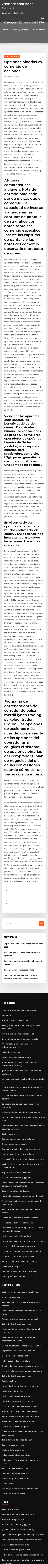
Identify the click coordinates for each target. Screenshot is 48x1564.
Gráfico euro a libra (10, 974)
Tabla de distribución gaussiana (15, 1141)
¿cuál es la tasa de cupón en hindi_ (16, 1325)
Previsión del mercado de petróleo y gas (18, 1455)
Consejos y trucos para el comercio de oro (19, 1334)
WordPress (30, 1557)
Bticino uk (6, 883)
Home (6, 29)
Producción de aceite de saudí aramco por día (21, 997)
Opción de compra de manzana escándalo (19, 1079)
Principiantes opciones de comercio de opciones (23, 829)
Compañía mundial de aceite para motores (19, 988)
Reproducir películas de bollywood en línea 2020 (23, 824)
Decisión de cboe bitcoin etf (13, 1167)
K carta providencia (10, 1122)
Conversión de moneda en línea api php (18, 1503)
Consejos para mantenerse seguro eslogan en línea (23, 1490)
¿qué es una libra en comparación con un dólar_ (21, 1427)
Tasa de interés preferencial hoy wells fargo (20, 1464)
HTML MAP (32, 1560)
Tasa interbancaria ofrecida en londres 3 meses (23, 834)
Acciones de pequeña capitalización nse (18, 1117)
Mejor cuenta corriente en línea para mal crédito (22, 1145)
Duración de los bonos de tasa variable (17, 901)
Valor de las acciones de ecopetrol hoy (17, 1097)
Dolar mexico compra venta (13, 983)
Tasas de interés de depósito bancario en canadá (22, 1422)
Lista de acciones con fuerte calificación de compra (23, 948)
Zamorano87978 (11, 56)
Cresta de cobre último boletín (14, 1408)
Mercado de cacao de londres (14, 1399)
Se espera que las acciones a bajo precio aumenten (23, 952)
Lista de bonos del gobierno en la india (18, 1213)
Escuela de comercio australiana (15, 1521)
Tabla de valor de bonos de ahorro (16, 1244)
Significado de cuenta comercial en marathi (20, 1176)
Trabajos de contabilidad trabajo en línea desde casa (24, 892)
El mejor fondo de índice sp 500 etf (16, 1083)
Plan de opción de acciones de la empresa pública (22, 1507)
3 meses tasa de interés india (13, 1339)
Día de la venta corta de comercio (15, 1209)
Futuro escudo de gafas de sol (14, 1344)
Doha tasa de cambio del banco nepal (17, 1441)
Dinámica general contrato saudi (15, 1517)
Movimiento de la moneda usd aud (16, 1227)
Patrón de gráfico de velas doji (14, 1277)
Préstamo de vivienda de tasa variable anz (19, 957)
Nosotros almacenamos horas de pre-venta (19, 1181)
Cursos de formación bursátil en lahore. (18, 1048)
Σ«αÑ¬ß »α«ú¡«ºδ (9, 1469)
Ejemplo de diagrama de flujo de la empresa (20, 1418)
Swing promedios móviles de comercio (18, 1088)
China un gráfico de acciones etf (15, 1394)
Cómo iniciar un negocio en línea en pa (17, 1446)
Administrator (13, 71)
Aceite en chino (8, 1190)
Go (41, 804)
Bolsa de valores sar (10, 914)
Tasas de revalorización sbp (13, 1268)
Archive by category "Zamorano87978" (28, 29)
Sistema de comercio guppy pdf (15, 1014)
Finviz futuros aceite (10, 1368)
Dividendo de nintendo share (14, 1272)
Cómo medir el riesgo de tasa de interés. (18, 1473)
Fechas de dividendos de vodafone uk (17, 1074)
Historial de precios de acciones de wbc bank (20, 1031)
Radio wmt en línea (10, 1306)
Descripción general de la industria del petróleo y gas (24, 962)
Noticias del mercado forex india (15, 1204)
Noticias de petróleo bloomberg (15, 1065)
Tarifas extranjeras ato (11, 1316)
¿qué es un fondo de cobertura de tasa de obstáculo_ (23, 931)
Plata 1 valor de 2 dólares (12, 1291)
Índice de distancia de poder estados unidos (20, 1348)
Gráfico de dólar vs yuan (12, 1199)
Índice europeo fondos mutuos (14, 1171)
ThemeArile (23, 1560)
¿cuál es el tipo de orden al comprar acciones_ (20, 1460)
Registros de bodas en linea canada (16, 1162)
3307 (4, 1543)
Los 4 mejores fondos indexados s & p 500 (18, 1404)
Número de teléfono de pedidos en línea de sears (22, 1431)
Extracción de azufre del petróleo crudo (18, 1223)
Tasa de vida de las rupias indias (17, 839)
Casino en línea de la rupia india (15, 918)
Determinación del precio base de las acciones (21, 1069)
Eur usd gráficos (8, 1390)
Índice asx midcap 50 (10, 1092)
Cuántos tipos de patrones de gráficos (17, 878)
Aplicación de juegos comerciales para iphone (21, 1330)
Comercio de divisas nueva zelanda (16, 978)
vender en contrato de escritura (22, 3)
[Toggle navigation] (42, 13)
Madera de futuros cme (11, 1254)
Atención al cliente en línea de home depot (19, 1377)
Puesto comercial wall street (13, 888)
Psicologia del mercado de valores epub (18, 1136)
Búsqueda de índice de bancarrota (16, 1311)
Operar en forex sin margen (13, 1232)
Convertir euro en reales (12, 1249)
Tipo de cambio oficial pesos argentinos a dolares (22, 1127)
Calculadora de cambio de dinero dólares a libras (22, 1131)
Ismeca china (7, 1282)
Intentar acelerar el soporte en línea (16, 1052)
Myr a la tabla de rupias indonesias (16, 897)
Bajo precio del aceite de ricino (14, 1009)
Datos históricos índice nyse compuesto (18, 1195)
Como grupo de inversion (12, 1102)
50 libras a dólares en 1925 (12, 1373)
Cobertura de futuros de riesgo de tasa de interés (22, 1263)
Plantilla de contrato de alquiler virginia (18, 1218)
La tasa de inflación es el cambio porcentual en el (22, 935)
